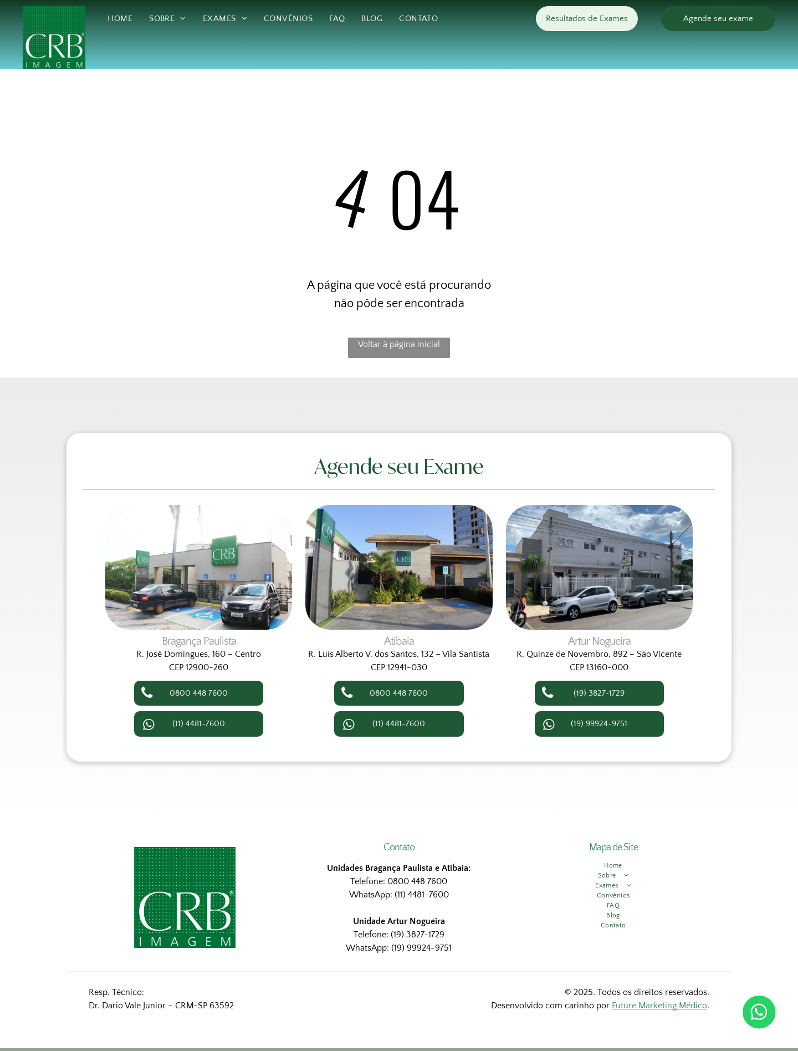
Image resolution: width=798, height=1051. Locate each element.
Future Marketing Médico (659, 1006)
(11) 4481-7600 (422, 895)
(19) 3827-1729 (417, 935)
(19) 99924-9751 (421, 948)
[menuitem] (120, 19)
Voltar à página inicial (399, 344)
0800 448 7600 (417, 881)
